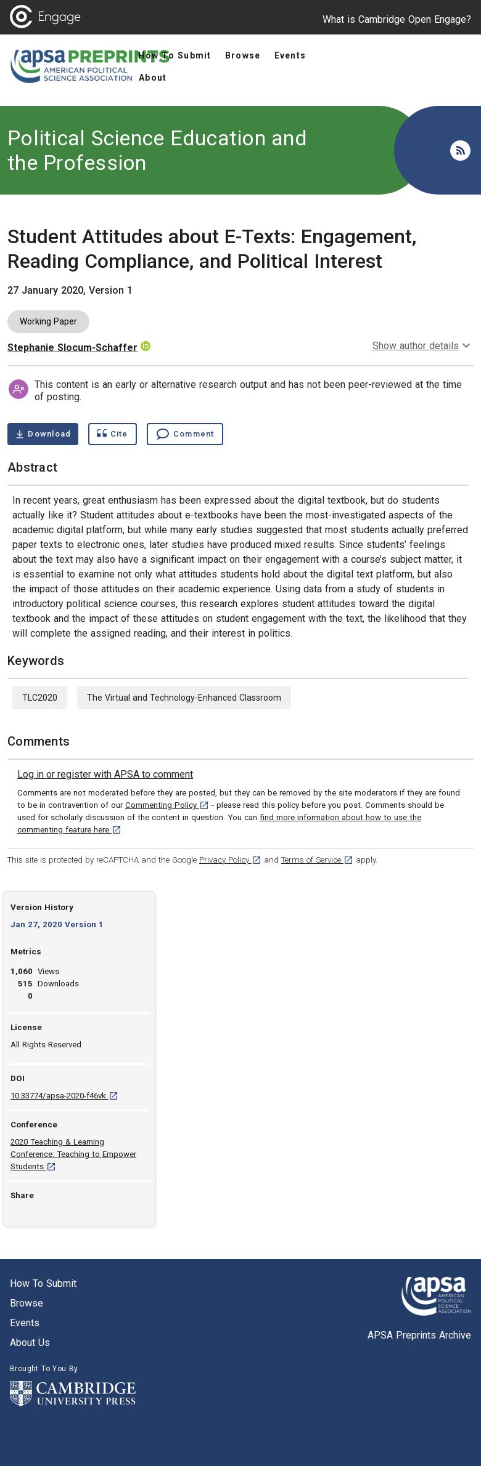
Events (24, 1323)
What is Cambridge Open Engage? (397, 19)
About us (30, 1342)
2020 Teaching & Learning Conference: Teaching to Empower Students (73, 1154)
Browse (26, 1303)
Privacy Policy (230, 859)
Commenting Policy (167, 805)
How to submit (43, 1283)
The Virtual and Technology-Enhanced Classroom (184, 698)
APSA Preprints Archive (419, 1335)
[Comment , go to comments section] (185, 434)
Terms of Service (317, 859)
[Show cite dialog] (112, 434)
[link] (105, 774)
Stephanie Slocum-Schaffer (72, 347)
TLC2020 (39, 698)
